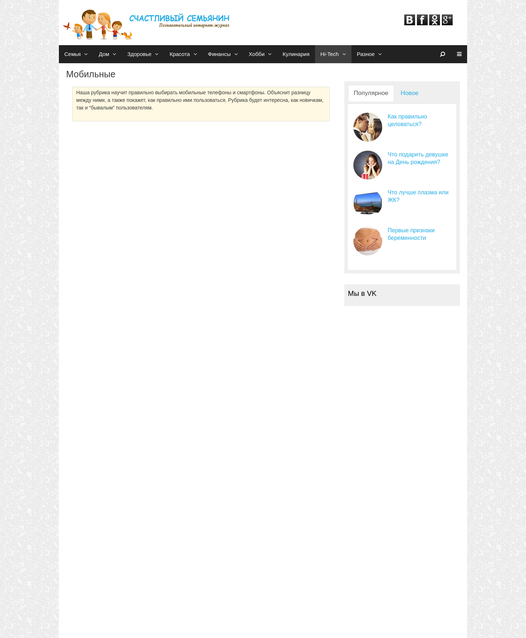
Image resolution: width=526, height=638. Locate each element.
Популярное (371, 93)
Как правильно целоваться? (407, 120)
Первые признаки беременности (411, 234)
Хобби (263, 54)
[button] (87, 54)
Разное (372, 54)
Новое (409, 93)
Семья (78, 54)
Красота (185, 54)
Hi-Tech (336, 54)
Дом (110, 54)
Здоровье (145, 54)
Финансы (225, 54)
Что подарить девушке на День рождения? (418, 158)
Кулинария (296, 54)
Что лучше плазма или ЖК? (418, 196)
